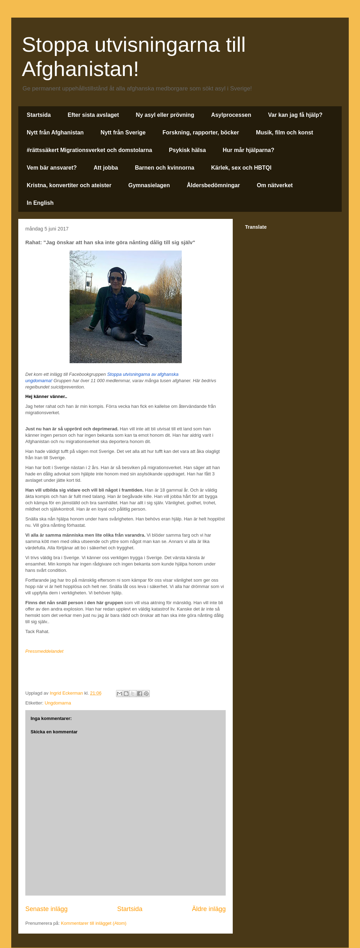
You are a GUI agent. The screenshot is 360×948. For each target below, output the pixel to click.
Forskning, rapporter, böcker (200, 132)
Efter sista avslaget (93, 115)
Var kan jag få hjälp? (295, 115)
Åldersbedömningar (213, 185)
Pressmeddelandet (44, 651)
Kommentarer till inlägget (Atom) (93, 923)
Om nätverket (274, 185)
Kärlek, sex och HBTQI (241, 168)
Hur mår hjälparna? (249, 150)
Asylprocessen (231, 115)
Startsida (39, 115)
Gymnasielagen (149, 185)
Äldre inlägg (209, 908)
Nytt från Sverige (123, 132)
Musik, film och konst (284, 132)
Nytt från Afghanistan (55, 132)
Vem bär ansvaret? (52, 168)
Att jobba (106, 168)
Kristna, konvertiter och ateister (69, 185)
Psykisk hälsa (187, 150)
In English (40, 203)
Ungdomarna (58, 703)
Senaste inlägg (46, 908)
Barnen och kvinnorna (164, 168)
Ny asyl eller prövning (165, 115)
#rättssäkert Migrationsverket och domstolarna (89, 150)
